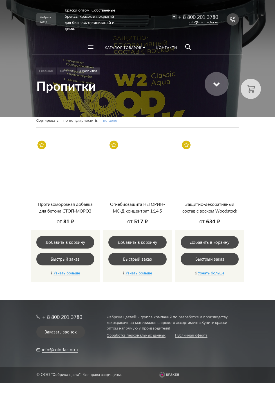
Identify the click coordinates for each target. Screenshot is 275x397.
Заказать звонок (61, 332)
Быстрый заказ (65, 259)
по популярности (79, 120)
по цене (110, 120)
